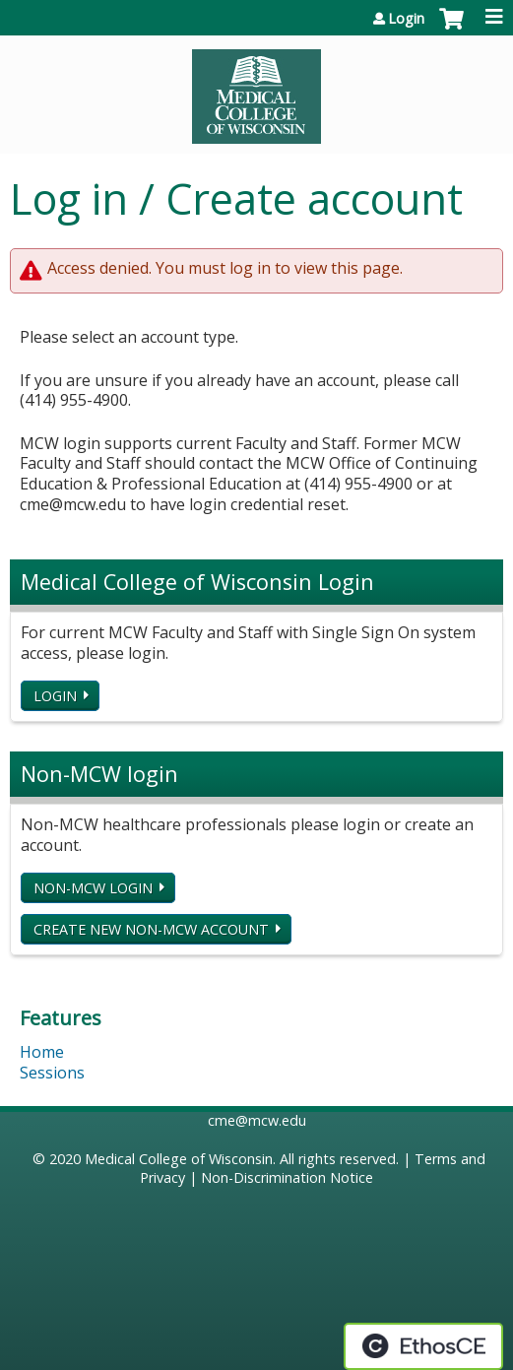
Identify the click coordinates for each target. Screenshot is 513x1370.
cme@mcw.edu (257, 1120)
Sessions (52, 1072)
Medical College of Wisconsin (179, 1158)
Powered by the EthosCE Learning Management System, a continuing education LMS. (423, 1346)
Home (42, 1052)
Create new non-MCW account (151, 929)
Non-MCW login (93, 888)
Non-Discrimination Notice (287, 1177)
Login (406, 19)
